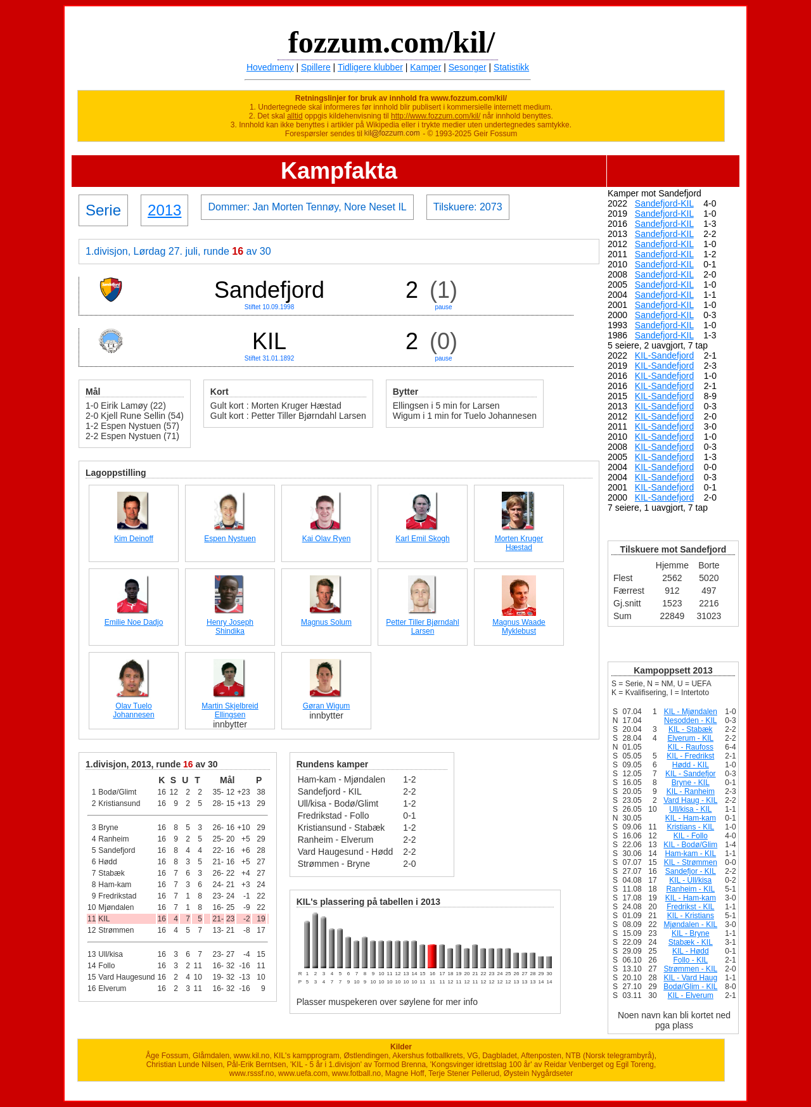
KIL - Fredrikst (690, 756)
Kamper (425, 67)
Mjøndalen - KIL (690, 924)
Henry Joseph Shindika (230, 627)
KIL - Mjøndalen (690, 711)
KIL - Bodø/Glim (690, 844)
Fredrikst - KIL (690, 906)
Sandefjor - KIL (690, 871)
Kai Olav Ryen (326, 538)
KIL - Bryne (691, 933)
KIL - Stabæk (690, 729)
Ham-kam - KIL (690, 853)
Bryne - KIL (691, 782)
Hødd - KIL (690, 764)
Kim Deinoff (133, 538)
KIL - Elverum (690, 995)
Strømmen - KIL (690, 968)
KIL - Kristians (690, 915)
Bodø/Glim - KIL (690, 986)
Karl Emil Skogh (422, 538)
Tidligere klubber (370, 67)
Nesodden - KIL (690, 720)
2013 (164, 210)
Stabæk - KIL (690, 942)
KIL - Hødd (690, 951)
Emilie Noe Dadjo (134, 622)
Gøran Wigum (326, 705)
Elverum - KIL (690, 738)
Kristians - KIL (690, 826)
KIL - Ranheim (691, 791)
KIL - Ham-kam (690, 818)
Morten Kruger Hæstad (519, 543)
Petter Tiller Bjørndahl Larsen (422, 627)
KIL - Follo (691, 835)
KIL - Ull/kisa (690, 880)
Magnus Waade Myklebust (519, 627)
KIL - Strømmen (690, 862)
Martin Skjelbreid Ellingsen (229, 710)
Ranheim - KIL (690, 889)
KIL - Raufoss (690, 747)
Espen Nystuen (229, 538)
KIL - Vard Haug (690, 977)
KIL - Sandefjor (690, 773)
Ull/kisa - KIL (690, 809)
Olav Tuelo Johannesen (133, 710)
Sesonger (468, 67)
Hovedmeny (270, 67)
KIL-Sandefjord (664, 355)
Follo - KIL (690, 960)
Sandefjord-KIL (664, 203)
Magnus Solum (326, 622)
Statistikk (511, 67)
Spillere (316, 67)
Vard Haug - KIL (690, 800)
